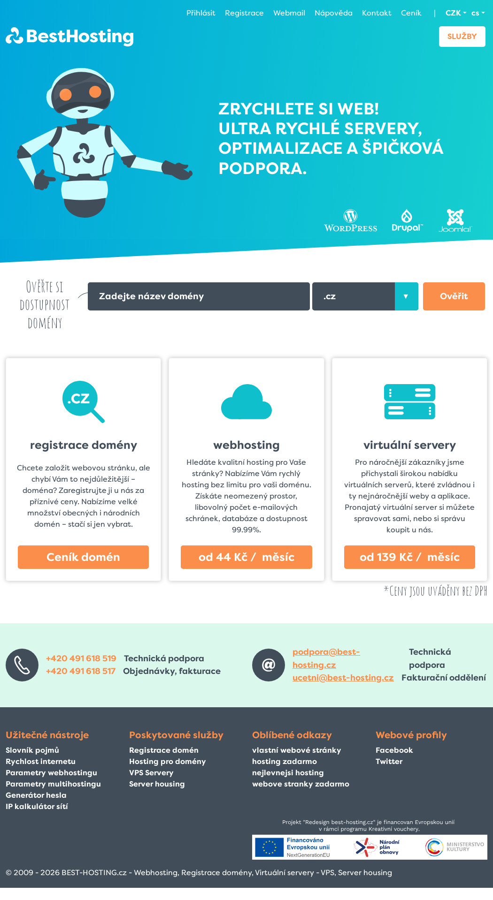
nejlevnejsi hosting (288, 772)
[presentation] (406, 296)
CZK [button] (453, 12)
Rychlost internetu (41, 761)
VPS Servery (151, 772)
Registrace (244, 12)
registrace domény (83, 445)
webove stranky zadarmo (300, 783)
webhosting (246, 445)
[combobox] (365, 296)
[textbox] (365, 296)
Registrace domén (164, 750)
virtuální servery (409, 445)
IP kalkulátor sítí (37, 806)
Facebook (394, 750)
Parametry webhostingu (51, 772)
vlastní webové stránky (296, 750)
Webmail (289, 12)
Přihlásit (201, 12)
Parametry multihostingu (53, 783)
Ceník (411, 12)
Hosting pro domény (167, 761)
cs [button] (475, 12)
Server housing (157, 783)
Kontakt (377, 12)
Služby (462, 36)
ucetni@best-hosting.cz (343, 678)
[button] (454, 296)
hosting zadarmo (284, 761)
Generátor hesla (36, 795)
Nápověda (334, 12)
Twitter (389, 761)
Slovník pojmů (32, 750)
